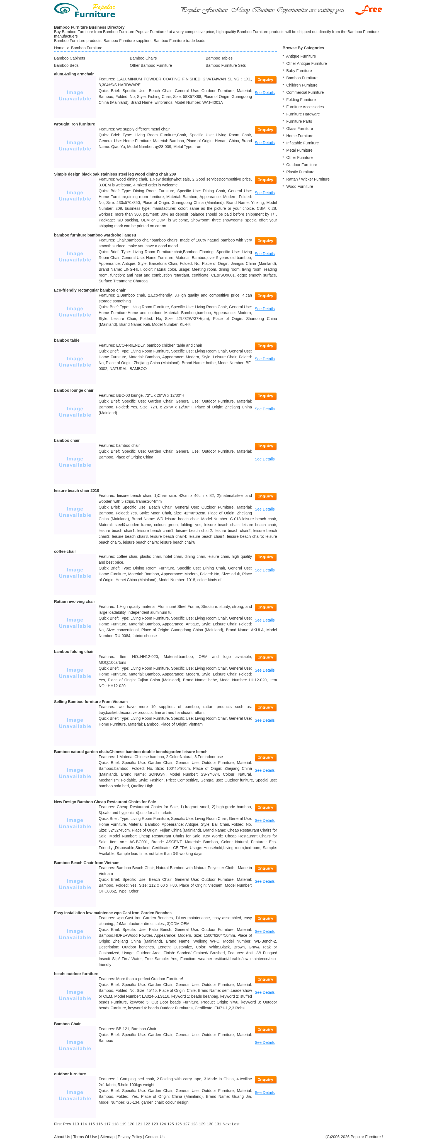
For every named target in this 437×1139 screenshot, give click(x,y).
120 (131, 1124)
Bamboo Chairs (143, 58)
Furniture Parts (299, 121)
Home (59, 48)
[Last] (235, 1124)
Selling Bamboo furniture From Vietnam (91, 701)
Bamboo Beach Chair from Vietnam (87, 863)
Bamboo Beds (66, 65)
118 (115, 1124)
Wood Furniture (299, 186)
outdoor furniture (70, 1074)
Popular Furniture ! (367, 1137)
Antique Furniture (301, 56)
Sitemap (107, 1137)
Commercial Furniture (305, 92)
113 (75, 1124)
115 (91, 1124)
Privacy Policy (130, 1137)
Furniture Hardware (303, 114)
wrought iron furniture (74, 124)
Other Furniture (299, 157)
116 (99, 1124)
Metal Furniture (299, 150)
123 (155, 1124)
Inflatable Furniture (302, 143)
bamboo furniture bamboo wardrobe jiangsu (95, 235)
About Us (62, 1137)
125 (170, 1124)
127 (186, 1124)
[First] (58, 1124)
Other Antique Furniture (306, 63)
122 (147, 1124)
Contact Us (154, 1137)
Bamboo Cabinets (69, 58)
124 (162, 1124)
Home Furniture (299, 136)
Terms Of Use (85, 1137)
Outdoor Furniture (301, 164)
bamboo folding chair (74, 651)
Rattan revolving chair (74, 601)
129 (202, 1124)
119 (123, 1124)
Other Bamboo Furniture (151, 65)
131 (218, 1124)
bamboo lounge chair (74, 390)
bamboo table (66, 340)
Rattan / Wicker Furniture (308, 179)
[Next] (227, 1124)
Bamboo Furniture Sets (226, 65)
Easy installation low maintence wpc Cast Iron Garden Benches (113, 913)
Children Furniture (301, 85)
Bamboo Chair (67, 1024)
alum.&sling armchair (74, 74)
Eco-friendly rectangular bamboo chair (90, 290)
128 (194, 1124)
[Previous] (67, 1124)
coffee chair (65, 551)
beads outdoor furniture (76, 974)
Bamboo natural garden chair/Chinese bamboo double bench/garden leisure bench (131, 752)
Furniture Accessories (305, 107)
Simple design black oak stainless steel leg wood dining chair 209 (115, 174)
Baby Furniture (299, 70)
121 (139, 1124)
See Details (265, 92)
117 (107, 1124)
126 (178, 1124)
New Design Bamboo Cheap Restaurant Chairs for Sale (105, 802)
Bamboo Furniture (86, 48)
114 (83, 1124)
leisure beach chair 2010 (76, 490)
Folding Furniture (301, 99)
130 (210, 1124)
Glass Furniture (299, 128)
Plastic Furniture (300, 172)
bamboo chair (67, 440)
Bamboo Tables (219, 58)
